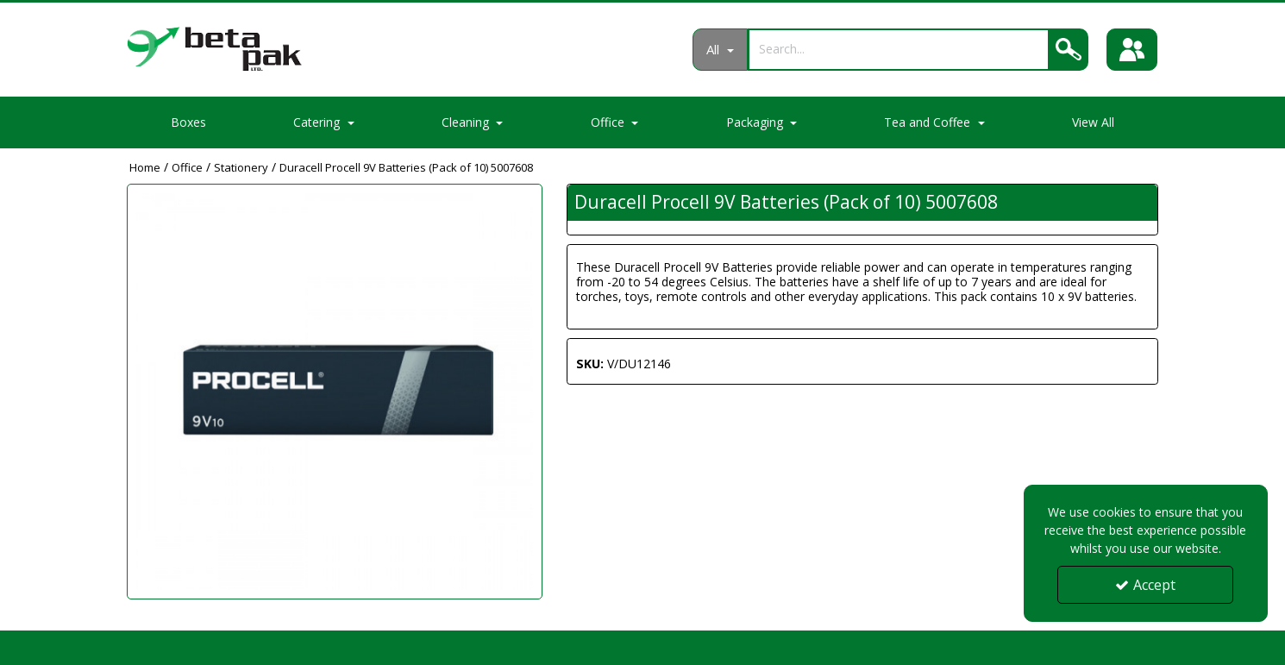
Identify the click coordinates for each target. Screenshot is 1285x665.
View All (1093, 122)
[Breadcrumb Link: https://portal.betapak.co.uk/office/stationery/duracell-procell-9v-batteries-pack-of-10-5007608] (406, 167)
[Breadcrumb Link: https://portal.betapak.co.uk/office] (187, 167)
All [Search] (713, 49)
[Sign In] (1132, 49)
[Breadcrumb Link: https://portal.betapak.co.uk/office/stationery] (241, 167)
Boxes (188, 122)
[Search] (897, 49)
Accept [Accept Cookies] (1145, 584)
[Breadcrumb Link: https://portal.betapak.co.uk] (144, 167)
